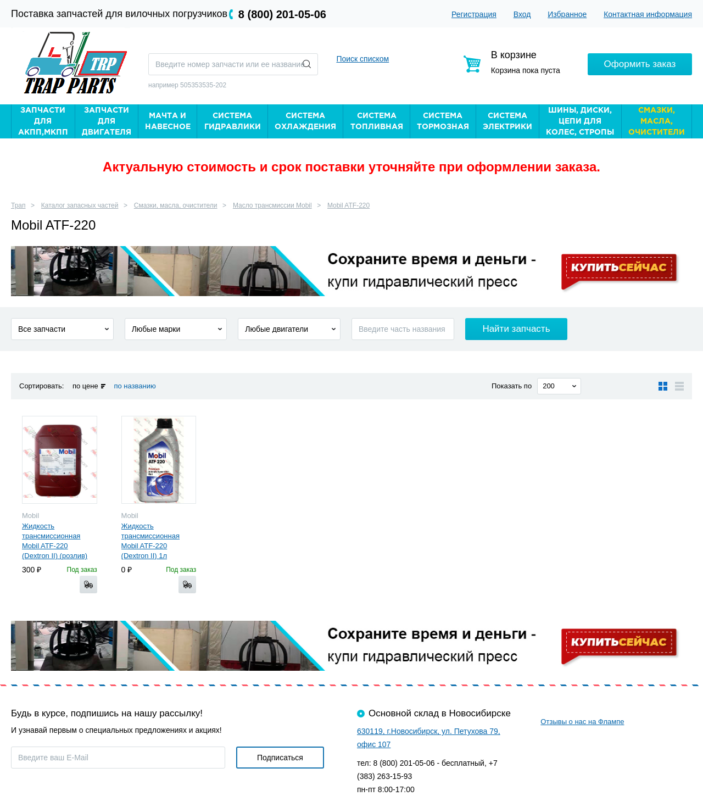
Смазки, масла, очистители (175, 205)
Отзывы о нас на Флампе (582, 721)
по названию (134, 386)
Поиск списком (362, 58)
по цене (85, 386)
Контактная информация (648, 14)
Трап (18, 205)
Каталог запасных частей (80, 205)
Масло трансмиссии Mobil (272, 205)
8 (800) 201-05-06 (282, 14)
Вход (522, 14)
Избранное (567, 14)
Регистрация (473, 14)
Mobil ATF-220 (348, 205)
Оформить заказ (640, 64)
